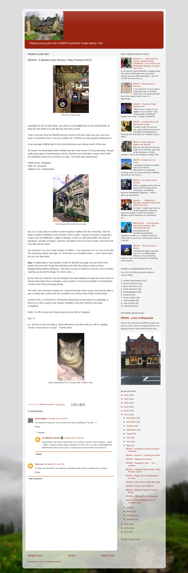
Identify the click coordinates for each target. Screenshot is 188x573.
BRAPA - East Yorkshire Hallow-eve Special (143, 143)
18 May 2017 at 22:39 (54, 464)
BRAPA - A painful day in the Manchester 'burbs (145, 123)
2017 (126, 414)
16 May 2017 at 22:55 (58, 418)
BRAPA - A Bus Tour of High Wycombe (143, 482)
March (129, 511)
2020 (126, 403)
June (128, 441)
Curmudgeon (41, 418)
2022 (126, 395)
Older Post (107, 555)
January (130, 519)
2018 (126, 411)
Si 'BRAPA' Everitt (51, 438)
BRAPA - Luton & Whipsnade (137, 318)
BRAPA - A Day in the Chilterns (140, 486)
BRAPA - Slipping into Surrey (139, 459)
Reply (37, 427)
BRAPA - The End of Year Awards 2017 (144, 105)
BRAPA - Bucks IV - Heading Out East (143, 455)
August (129, 434)
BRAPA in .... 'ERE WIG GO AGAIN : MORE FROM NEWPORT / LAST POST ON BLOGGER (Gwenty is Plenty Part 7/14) (146, 64)
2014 (126, 532)
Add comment (35, 479)
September (131, 430)
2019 (126, 407)
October (130, 426)
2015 (126, 528)
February (130, 515)
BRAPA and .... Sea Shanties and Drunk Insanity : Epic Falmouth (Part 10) (146, 225)
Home (71, 555)
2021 (126, 399)
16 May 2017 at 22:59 (74, 438)
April (128, 507)
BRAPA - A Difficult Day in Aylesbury (142, 496)
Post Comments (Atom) (50, 561)
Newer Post (35, 555)
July (128, 438)
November (131, 422)
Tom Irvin (39, 464)
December (131, 418)
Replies (41, 432)
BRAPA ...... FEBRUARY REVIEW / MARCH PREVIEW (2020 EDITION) (146, 202)
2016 (126, 524)
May (128, 445)
